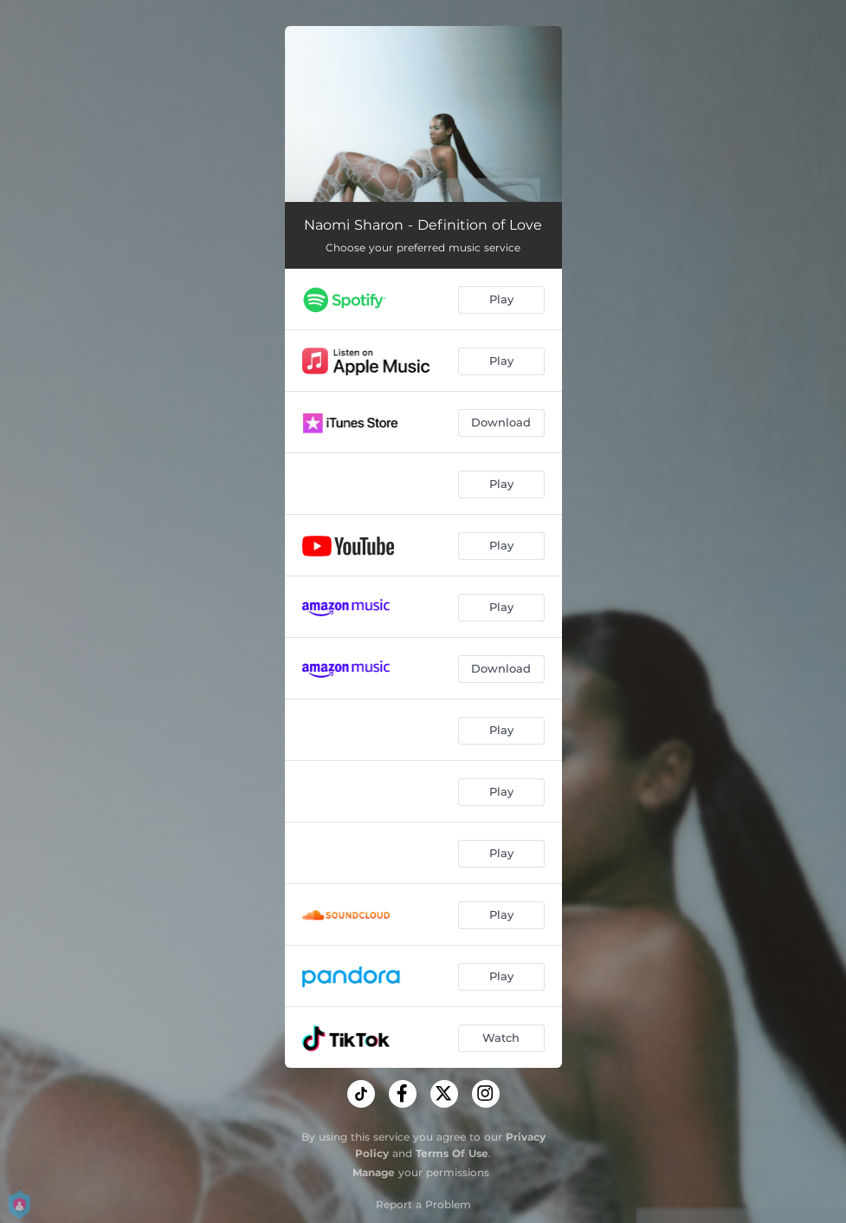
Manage (373, 1172)
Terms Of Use (452, 1153)
